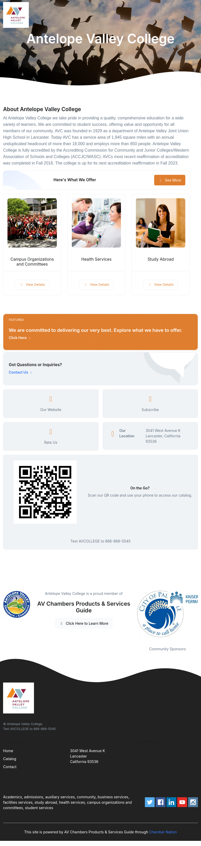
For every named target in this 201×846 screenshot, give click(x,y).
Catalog (9, 759)
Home (8, 751)
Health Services (96, 259)
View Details (32, 284)
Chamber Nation (163, 832)
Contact (9, 767)
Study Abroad (160, 259)
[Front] (17, 15)
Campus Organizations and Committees (32, 262)
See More (169, 180)
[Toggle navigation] (193, 15)
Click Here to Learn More (83, 623)
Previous (133, 615)
